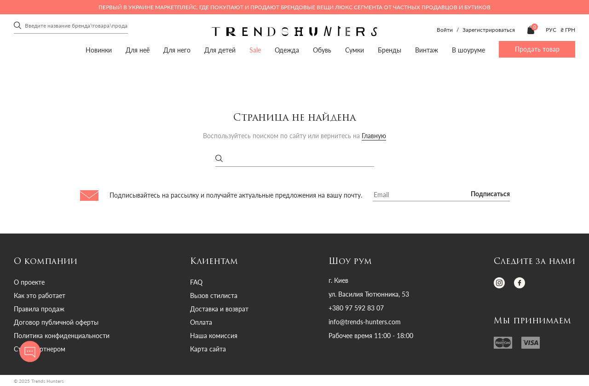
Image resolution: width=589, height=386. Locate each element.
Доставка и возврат (219, 309)
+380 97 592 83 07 (356, 308)
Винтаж (426, 50)
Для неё (138, 50)
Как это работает (39, 295)
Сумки (354, 50)
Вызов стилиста (213, 295)
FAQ (196, 282)
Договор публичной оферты (56, 322)
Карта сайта (208, 349)
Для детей (220, 50)
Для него (177, 50)
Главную (374, 136)
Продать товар (537, 49)
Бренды (389, 50)
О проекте (29, 282)
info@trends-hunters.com (365, 322)
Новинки (99, 50)
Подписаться (490, 194)
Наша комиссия (213, 335)
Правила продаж (39, 309)
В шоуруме (468, 50)
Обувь (322, 50)
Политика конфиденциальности (62, 335)
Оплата (201, 322)
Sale (255, 50)
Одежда (287, 50)
